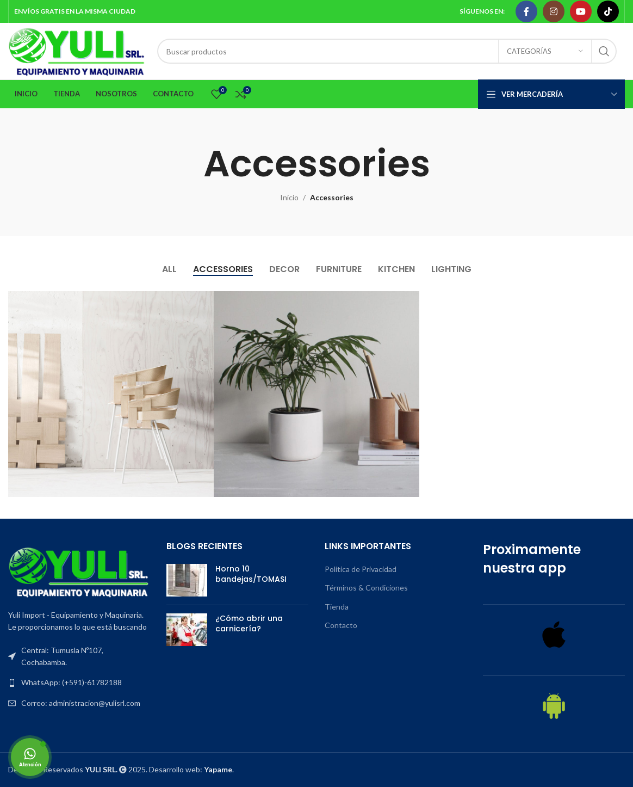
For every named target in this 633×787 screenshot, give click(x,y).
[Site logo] (77, 50)
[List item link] (79, 682)
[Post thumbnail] (186, 580)
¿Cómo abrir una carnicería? (249, 624)
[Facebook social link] (526, 11)
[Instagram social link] (553, 11)
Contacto (341, 625)
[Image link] (79, 571)
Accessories (331, 197)
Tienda (337, 606)
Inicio (289, 197)
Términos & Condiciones (366, 587)
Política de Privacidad (360, 569)
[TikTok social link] (608, 11)
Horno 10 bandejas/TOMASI (251, 574)
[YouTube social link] (581, 11)
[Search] (387, 51)
